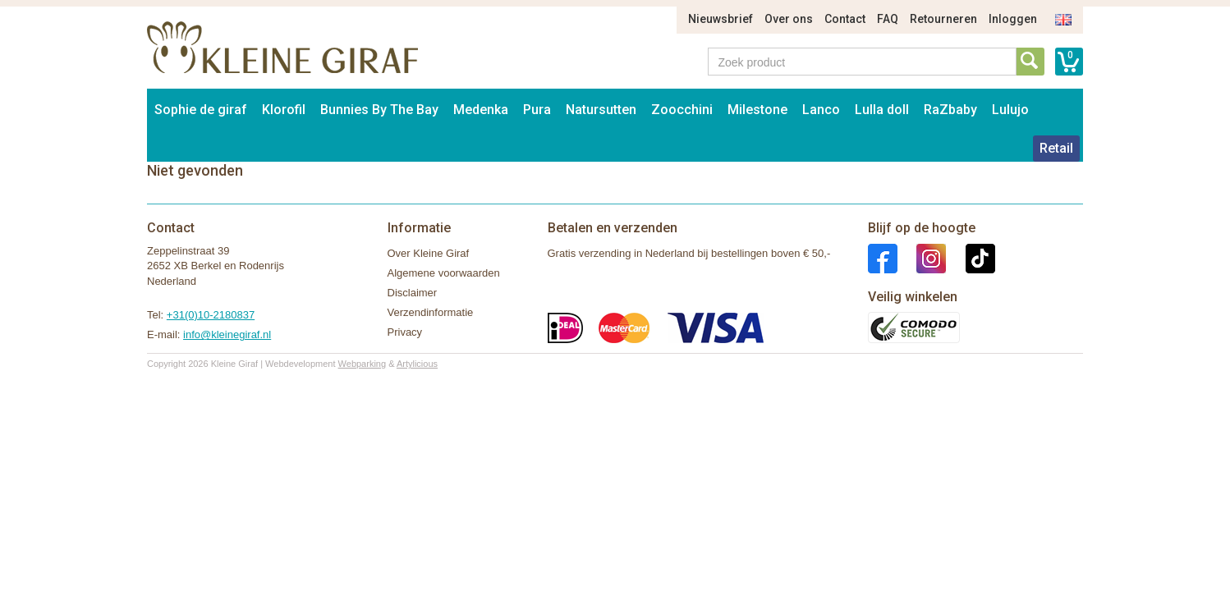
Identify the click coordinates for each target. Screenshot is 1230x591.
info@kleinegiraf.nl (227, 334)
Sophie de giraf (200, 109)
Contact (844, 18)
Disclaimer (413, 292)
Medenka (480, 109)
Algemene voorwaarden (444, 273)
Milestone (757, 109)
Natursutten (601, 109)
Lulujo (1010, 109)
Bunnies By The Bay (379, 109)
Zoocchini (682, 109)
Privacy (405, 332)
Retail (1056, 148)
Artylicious (417, 364)
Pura (537, 109)
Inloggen (1013, 18)
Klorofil (283, 109)
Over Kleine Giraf (429, 253)
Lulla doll (882, 109)
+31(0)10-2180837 (211, 315)
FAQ (887, 18)
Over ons (788, 18)
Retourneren (943, 18)
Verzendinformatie (431, 312)
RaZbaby (950, 109)
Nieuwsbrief (720, 18)
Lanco (821, 109)
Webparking (362, 364)
